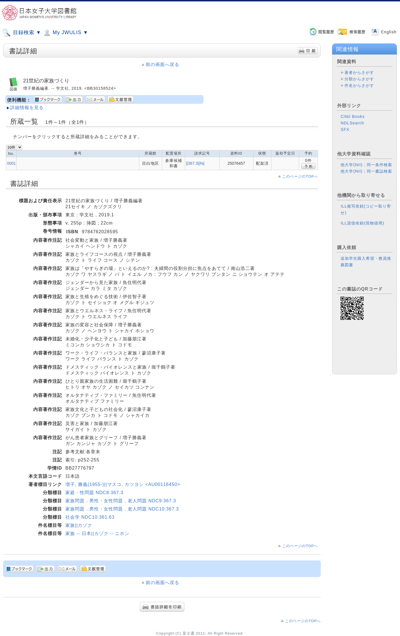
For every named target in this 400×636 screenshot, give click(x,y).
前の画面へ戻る (162, 64)
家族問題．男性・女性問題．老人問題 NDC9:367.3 (120, 500)
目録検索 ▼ (21, 32)
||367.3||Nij (195, 163)
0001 (11, 163)
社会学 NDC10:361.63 (89, 517)
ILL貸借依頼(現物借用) (362, 223)
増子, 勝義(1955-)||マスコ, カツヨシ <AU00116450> (122, 484)
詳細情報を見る (27, 107)
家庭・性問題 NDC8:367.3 (94, 492)
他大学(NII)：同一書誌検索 (366, 171)
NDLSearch (352, 123)
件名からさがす (359, 85)
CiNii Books (352, 116)
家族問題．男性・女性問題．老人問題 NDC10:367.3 (122, 509)
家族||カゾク (78, 525)
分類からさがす (359, 79)
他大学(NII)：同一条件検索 (366, 164)
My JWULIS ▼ (65, 32)
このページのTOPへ (300, 176)
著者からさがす (359, 72)
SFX (345, 129)
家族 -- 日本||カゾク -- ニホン (97, 533)
